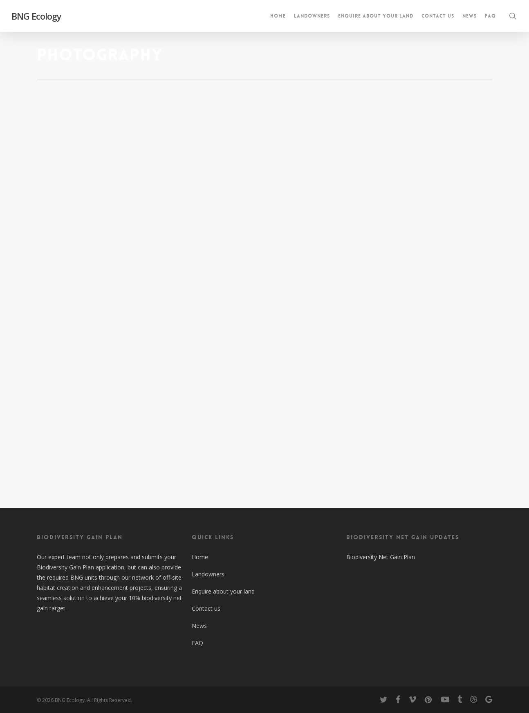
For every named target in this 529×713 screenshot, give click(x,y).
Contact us (206, 608)
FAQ (197, 643)
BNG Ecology (36, 15)
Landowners (208, 574)
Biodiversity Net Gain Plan (380, 557)
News (199, 626)
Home (200, 557)
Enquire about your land (223, 591)
